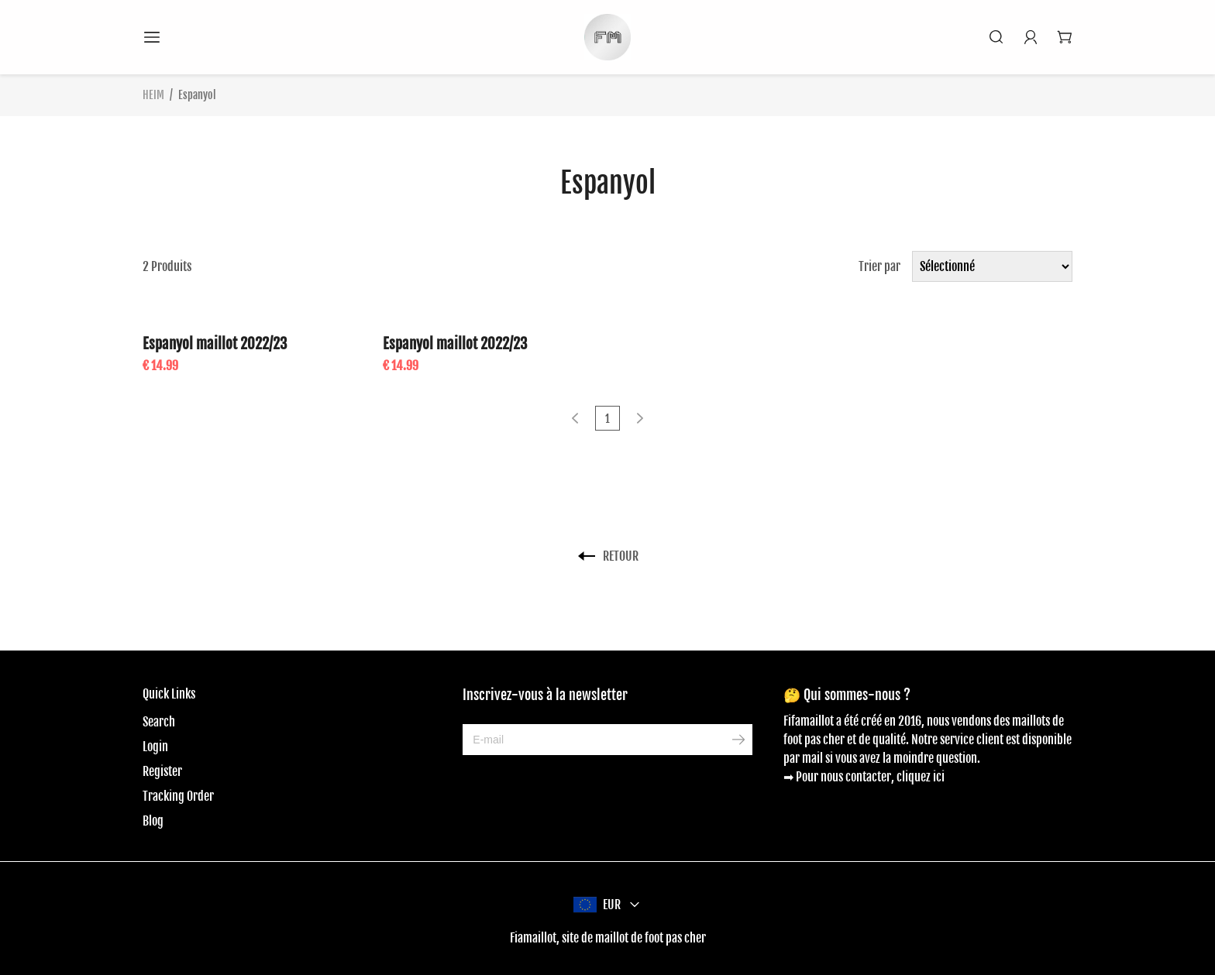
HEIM (153, 94)
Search (159, 722)
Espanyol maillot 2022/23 (215, 344)
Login (155, 746)
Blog (153, 821)
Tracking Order (178, 796)
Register (162, 771)
